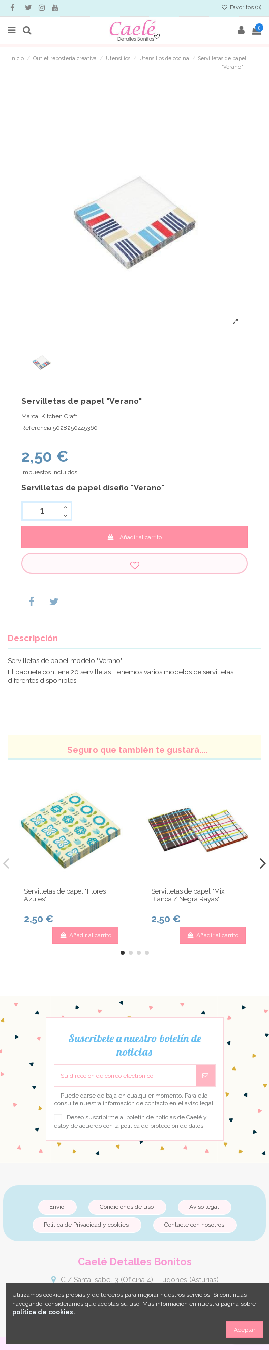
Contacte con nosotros (194, 1224)
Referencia (36, 427)
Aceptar (244, 1329)
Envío (56, 1206)
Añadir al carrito (134, 537)
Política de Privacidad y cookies (86, 1224)
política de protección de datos (162, 1125)
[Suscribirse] (205, 1075)
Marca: (30, 416)
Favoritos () (241, 7)
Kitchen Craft (59, 416)
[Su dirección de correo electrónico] (125, 1075)
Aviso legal (204, 1206)
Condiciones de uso (127, 1206)
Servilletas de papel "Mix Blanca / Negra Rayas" (188, 895)
